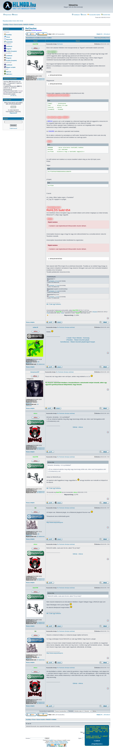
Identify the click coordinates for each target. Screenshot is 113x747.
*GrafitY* (78, 313)
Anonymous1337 (34, 372)
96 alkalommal (40, 447)
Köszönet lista (105, 14)
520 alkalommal (40, 79)
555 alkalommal (40, 449)
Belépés (15, 14)
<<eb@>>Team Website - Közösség (77, 338)
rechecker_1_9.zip (54, 296)
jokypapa (95, 311)
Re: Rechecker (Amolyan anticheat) (66, 327)
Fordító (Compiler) (11, 51)
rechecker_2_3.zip (54, 285)
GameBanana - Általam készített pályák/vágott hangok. (77, 342)
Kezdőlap (9, 34)
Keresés (83, 14)
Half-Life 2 (9, 74)
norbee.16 (35, 327)
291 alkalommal (40, 364)
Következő (107, 34)
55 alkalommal (40, 78)
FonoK (48, 313)
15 (104, 34)
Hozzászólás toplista (93, 14)
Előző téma (97, 37)
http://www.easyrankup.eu (54, 522)
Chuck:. (63, 313)
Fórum (8, 37)
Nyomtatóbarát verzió (31, 37)
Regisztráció (7, 14)
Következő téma (105, 37)
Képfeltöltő (9, 42)
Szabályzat (76, 14)
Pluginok (8, 48)
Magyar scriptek (10, 67)
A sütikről (97, 741)
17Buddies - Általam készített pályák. (77, 340)
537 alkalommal (40, 536)
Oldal (98, 34)
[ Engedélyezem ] (96, 744)
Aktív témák (20, 21)
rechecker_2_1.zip (54, 291)
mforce (35, 413)
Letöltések (9, 46)
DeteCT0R (35, 44)
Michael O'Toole (64, 742)
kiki (81, 311)
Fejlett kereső (13, 128)
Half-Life (8, 71)
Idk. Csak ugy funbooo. (53, 304)
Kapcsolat (9, 39)
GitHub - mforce (78, 427)
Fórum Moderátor (37, 30)
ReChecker (31, 28)
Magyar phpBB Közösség (61, 741)
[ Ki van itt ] (13, 95)
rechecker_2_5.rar (54, 281)
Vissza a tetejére (30, 322)
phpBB (50, 740)
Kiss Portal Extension (53, 742)
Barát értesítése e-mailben (45, 37)
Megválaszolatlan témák (9, 21)
